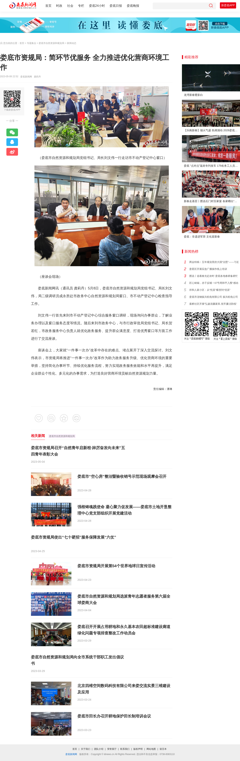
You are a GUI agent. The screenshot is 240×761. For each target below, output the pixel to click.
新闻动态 (71, 43)
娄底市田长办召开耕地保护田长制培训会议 (114, 716)
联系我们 (124, 749)
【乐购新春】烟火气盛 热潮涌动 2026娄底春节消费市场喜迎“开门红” (212, 130)
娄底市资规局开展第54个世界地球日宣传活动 (116, 566)
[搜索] (211, 6)
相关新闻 (38, 436)
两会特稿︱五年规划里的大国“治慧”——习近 (214, 262)
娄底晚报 (133, 5)
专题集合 (31, 43)
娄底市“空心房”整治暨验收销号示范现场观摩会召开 (121, 476)
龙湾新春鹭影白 (193, 94)
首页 (48, 5)
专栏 (81, 5)
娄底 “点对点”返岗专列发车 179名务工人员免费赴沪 (212, 165)
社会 (70, 5)
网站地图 (151, 749)
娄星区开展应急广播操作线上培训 (208, 269)
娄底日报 (116, 5)
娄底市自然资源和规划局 (51, 43)
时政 (59, 5)
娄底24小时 (97, 5)
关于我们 (85, 749)
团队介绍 (98, 749)
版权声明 (138, 749)
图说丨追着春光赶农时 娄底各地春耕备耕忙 (213, 276)
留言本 (163, 749)
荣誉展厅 (112, 749)
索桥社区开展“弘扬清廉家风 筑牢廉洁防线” (213, 303)
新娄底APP (228, 5)
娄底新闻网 (26, 76)
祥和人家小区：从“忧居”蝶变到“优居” (209, 289)
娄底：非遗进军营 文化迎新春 (202, 236)
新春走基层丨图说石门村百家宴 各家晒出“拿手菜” (212, 201)
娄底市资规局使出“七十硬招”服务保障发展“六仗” (73, 537)
